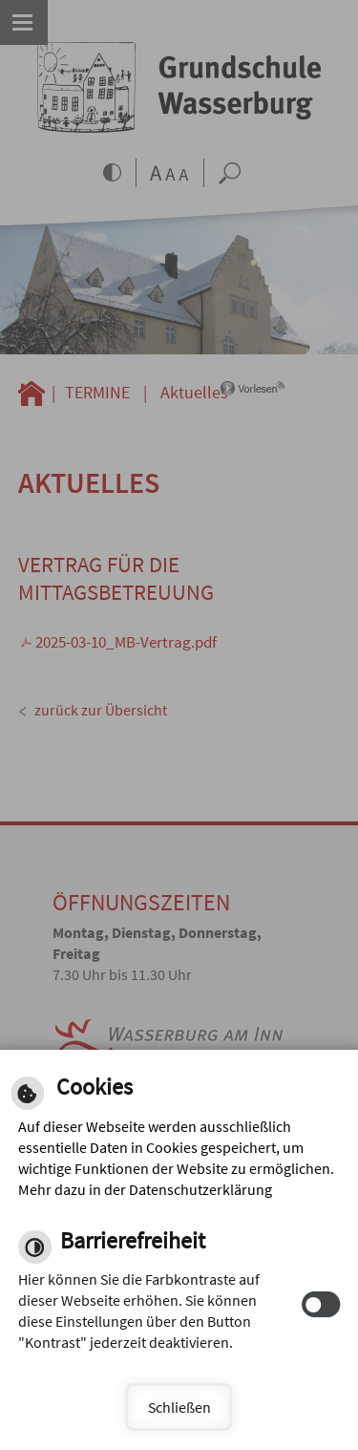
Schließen (179, 1407)
